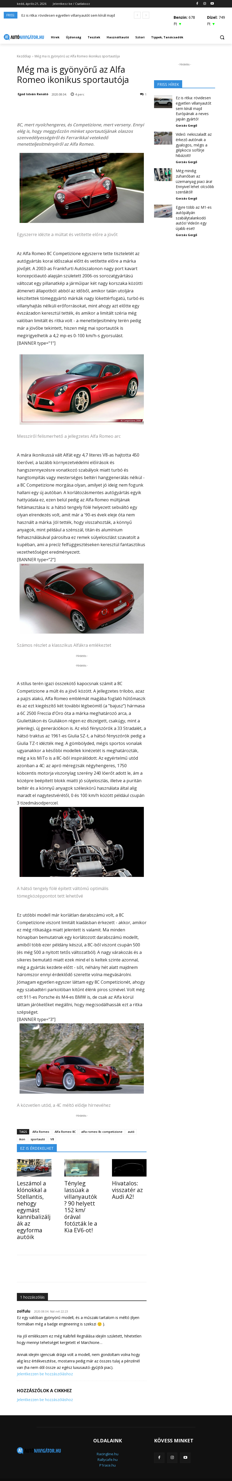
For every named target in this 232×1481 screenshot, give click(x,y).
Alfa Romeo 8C (65, 1132)
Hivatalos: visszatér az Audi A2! (124, 1189)
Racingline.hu (107, 1440)
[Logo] (24, 37)
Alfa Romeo (40, 1132)
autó (131, 1132)
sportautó (38, 1139)
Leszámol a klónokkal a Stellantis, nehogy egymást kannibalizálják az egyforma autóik (33, 1203)
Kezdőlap (24, 56)
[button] (222, 37)
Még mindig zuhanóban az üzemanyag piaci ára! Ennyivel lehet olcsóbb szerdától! (194, 164)
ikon (22, 1139)
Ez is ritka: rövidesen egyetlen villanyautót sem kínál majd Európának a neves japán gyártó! (195, 104)
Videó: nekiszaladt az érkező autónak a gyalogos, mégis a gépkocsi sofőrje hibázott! (192, 134)
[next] (146, 15)
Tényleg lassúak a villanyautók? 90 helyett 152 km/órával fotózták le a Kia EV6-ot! (81, 1197)
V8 (52, 1139)
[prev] (137, 15)
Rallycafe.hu (108, 1446)
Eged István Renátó (33, 94)
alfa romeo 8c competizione (101, 1132)
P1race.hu (107, 1452)
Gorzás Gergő (186, 117)
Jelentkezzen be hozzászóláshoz (45, 1360)
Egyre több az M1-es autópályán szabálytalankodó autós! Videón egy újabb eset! (194, 192)
